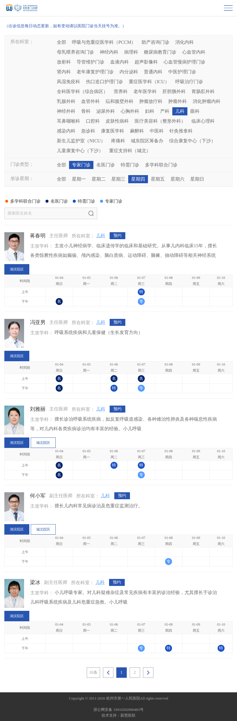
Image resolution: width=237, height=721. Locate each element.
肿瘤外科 (177, 101)
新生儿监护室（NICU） (81, 140)
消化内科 (184, 42)
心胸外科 (130, 111)
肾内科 (64, 71)
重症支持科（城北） (130, 150)
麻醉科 (137, 130)
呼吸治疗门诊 (189, 81)
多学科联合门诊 (161, 164)
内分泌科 (129, 71)
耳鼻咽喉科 (68, 121)
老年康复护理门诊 (95, 71)
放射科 (64, 61)
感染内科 (66, 130)
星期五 (158, 179)
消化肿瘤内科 (206, 101)
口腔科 (93, 121)
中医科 (157, 130)
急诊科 (88, 130)
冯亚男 (38, 322)
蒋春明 (38, 236)
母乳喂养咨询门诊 (75, 52)
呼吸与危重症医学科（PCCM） (104, 42)
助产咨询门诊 (155, 42)
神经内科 (109, 52)
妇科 (149, 111)
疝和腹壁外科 (119, 101)
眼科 (195, 111)
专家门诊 (81, 164)
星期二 (99, 179)
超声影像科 (146, 61)
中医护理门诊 (182, 71)
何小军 (38, 496)
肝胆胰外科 (174, 91)
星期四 (138, 179)
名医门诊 (105, 164)
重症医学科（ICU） (149, 81)
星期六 (177, 179)
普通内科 (153, 71)
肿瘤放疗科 (150, 101)
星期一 (79, 179)
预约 (117, 236)
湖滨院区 (17, 269)
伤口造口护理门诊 (104, 81)
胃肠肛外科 (203, 91)
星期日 (197, 179)
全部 (61, 42)
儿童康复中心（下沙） (80, 150)
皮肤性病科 (117, 121)
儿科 (179, 111)
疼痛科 (118, 140)
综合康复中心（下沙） (192, 140)
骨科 (86, 111)
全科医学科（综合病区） (82, 91)
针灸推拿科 (181, 130)
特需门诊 (130, 164)
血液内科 (119, 61)
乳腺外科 (66, 101)
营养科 (121, 91)
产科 (164, 111)
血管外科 (90, 101)
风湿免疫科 (68, 81)
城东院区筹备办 (147, 140)
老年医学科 (145, 91)
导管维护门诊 (90, 61)
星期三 (118, 179)
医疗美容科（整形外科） (160, 121)
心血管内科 (193, 52)
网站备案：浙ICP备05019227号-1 (118, 704)
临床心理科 (203, 121)
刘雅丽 (38, 409)
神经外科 (66, 111)
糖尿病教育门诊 (160, 52)
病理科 (131, 52)
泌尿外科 (105, 111)
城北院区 (43, 443)
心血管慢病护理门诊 (184, 61)
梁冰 (35, 582)
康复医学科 (112, 130)
